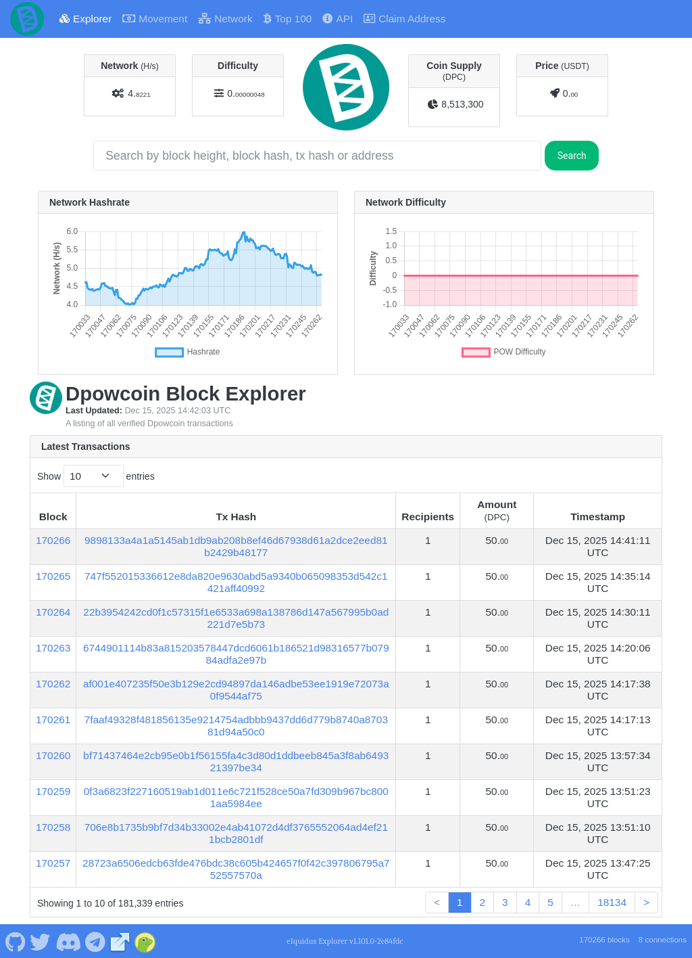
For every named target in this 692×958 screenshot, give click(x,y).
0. (245, 93)
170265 (53, 576)
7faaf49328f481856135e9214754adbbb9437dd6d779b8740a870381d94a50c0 (236, 725)
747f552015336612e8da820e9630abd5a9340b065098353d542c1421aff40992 (236, 582)
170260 (53, 755)
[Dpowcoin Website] (120, 941)
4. (139, 93)
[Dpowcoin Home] (27, 19)
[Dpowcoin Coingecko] (145, 941)
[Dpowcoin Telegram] (95, 941)
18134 (611, 902)
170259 (53, 791)
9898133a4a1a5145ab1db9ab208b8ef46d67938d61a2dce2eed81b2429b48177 (236, 546)
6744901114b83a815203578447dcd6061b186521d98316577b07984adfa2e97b (236, 654)
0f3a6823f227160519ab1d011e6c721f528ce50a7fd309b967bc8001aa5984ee (236, 797)
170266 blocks (604, 940)
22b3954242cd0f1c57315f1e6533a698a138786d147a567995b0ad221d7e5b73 (236, 618)
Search (572, 155)
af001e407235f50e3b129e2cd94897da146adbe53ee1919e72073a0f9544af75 (236, 690)
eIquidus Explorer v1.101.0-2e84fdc (345, 941)
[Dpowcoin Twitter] (40, 941)
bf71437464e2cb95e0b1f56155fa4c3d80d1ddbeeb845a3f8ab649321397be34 (236, 761)
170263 (53, 648)
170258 (53, 827)
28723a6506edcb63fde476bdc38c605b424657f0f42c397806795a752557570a (235, 869)
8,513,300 (462, 104)
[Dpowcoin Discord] (68, 941)
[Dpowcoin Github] (15, 941)
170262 (53, 683)
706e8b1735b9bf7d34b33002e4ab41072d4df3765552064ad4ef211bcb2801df (236, 833)
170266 (53, 540)
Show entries (96, 476)
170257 (53, 863)
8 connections (663, 940)
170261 (53, 719)
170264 (53, 612)
